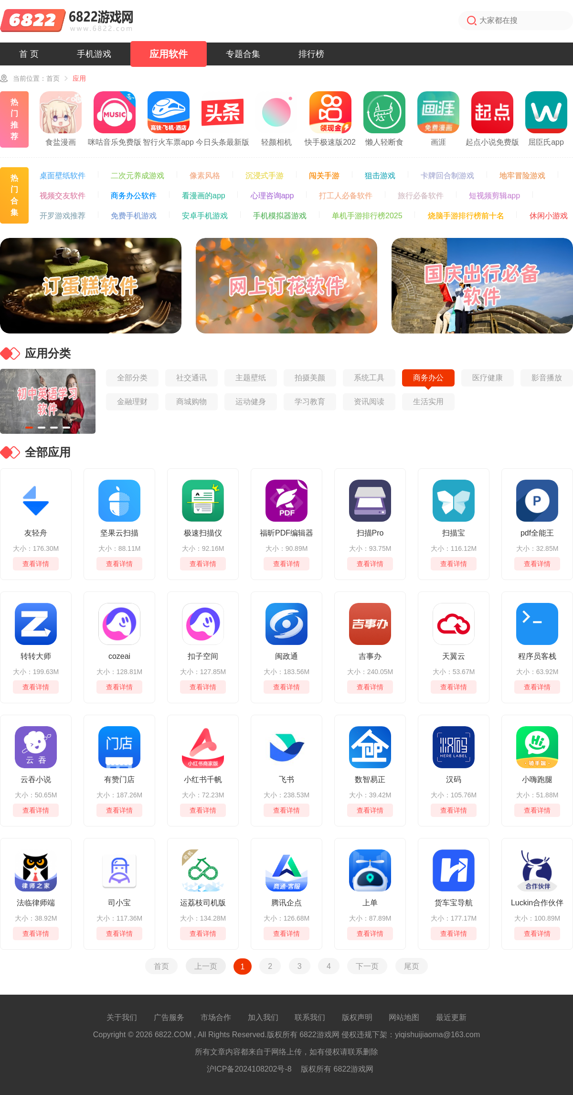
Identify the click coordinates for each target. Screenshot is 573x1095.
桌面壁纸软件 (62, 176)
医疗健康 (487, 378)
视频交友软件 (62, 196)
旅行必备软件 (421, 196)
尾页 (411, 966)
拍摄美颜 (310, 378)
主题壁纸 (250, 378)
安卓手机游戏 (205, 216)
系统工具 (369, 378)
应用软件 (168, 54)
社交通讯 (191, 378)
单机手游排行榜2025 (367, 216)
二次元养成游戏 (137, 176)
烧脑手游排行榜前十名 (466, 216)
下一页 (367, 966)
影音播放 (546, 378)
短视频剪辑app (494, 196)
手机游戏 (94, 54)
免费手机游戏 (134, 216)
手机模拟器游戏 (280, 216)
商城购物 (191, 401)
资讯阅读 (369, 401)
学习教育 (310, 401)
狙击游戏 (380, 176)
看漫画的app (203, 196)
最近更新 (451, 1017)
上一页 (205, 966)
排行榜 (311, 54)
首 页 (29, 54)
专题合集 (243, 54)
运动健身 (250, 401)
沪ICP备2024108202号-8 (249, 1069)
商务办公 (428, 378)
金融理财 (132, 401)
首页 (53, 78)
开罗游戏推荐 (62, 216)
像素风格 (205, 176)
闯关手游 (324, 176)
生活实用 (428, 401)
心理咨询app (272, 196)
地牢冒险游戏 (522, 176)
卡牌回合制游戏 (447, 176)
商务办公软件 (134, 196)
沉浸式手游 (264, 176)
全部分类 (132, 378)
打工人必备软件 (345, 196)
